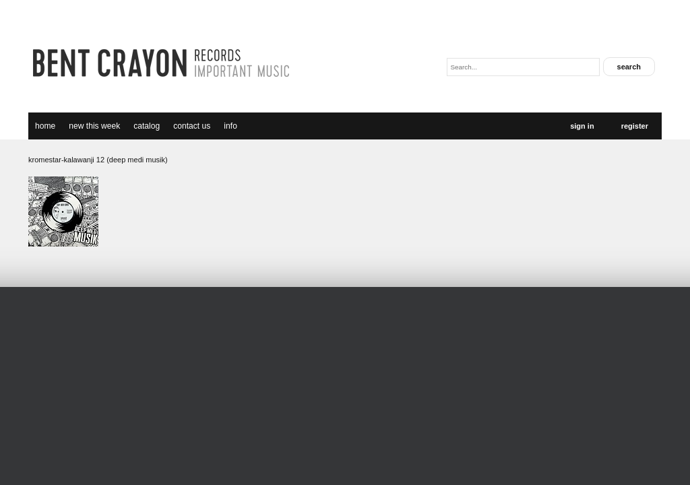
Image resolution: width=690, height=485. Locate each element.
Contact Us (191, 126)
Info (230, 126)
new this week (94, 126)
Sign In (582, 126)
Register (634, 126)
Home (45, 126)
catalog (146, 126)
